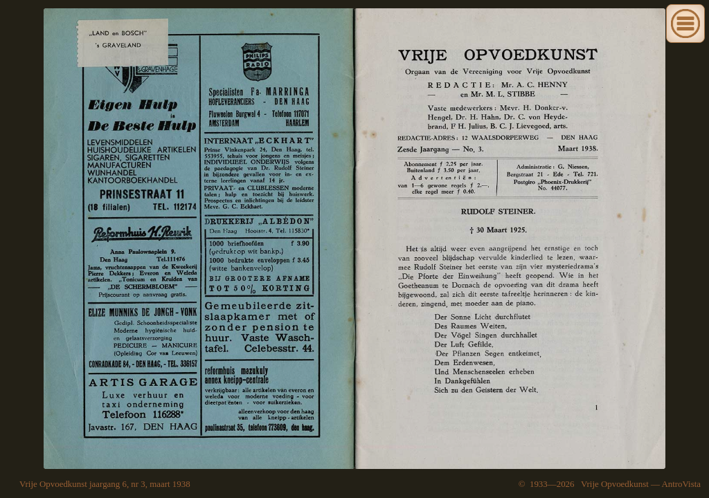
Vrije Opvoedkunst (615, 484)
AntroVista (681, 484)
